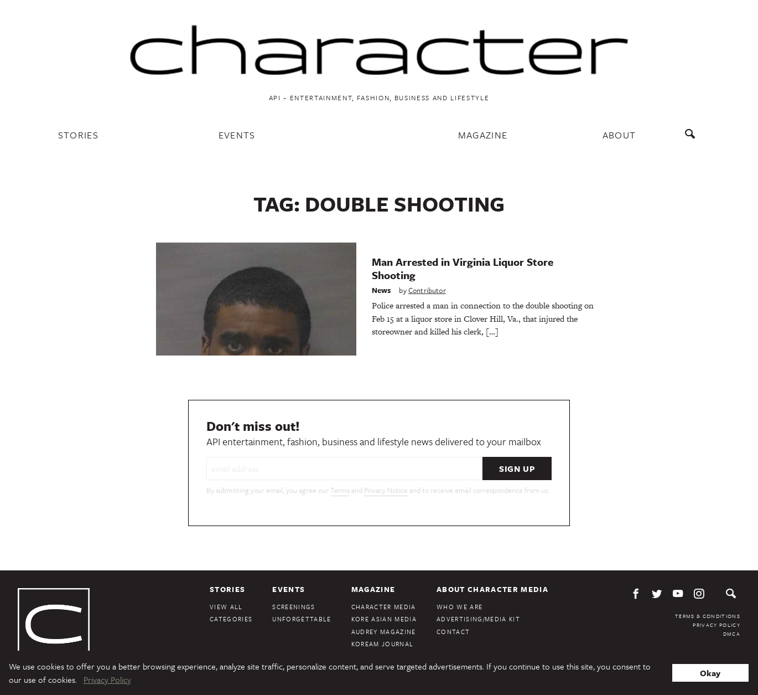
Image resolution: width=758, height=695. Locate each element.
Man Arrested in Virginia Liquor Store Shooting (462, 268)
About (619, 135)
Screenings (293, 606)
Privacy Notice (386, 490)
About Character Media (492, 589)
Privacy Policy (716, 625)
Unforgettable (301, 619)
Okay (710, 673)
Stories (78, 135)
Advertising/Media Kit (478, 619)
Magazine (483, 135)
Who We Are (459, 606)
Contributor (427, 290)
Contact (453, 631)
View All (226, 606)
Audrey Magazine (383, 631)
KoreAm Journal (382, 643)
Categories (231, 619)
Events (237, 135)
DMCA (731, 633)
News (381, 290)
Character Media (383, 606)
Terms (340, 490)
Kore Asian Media (384, 619)
